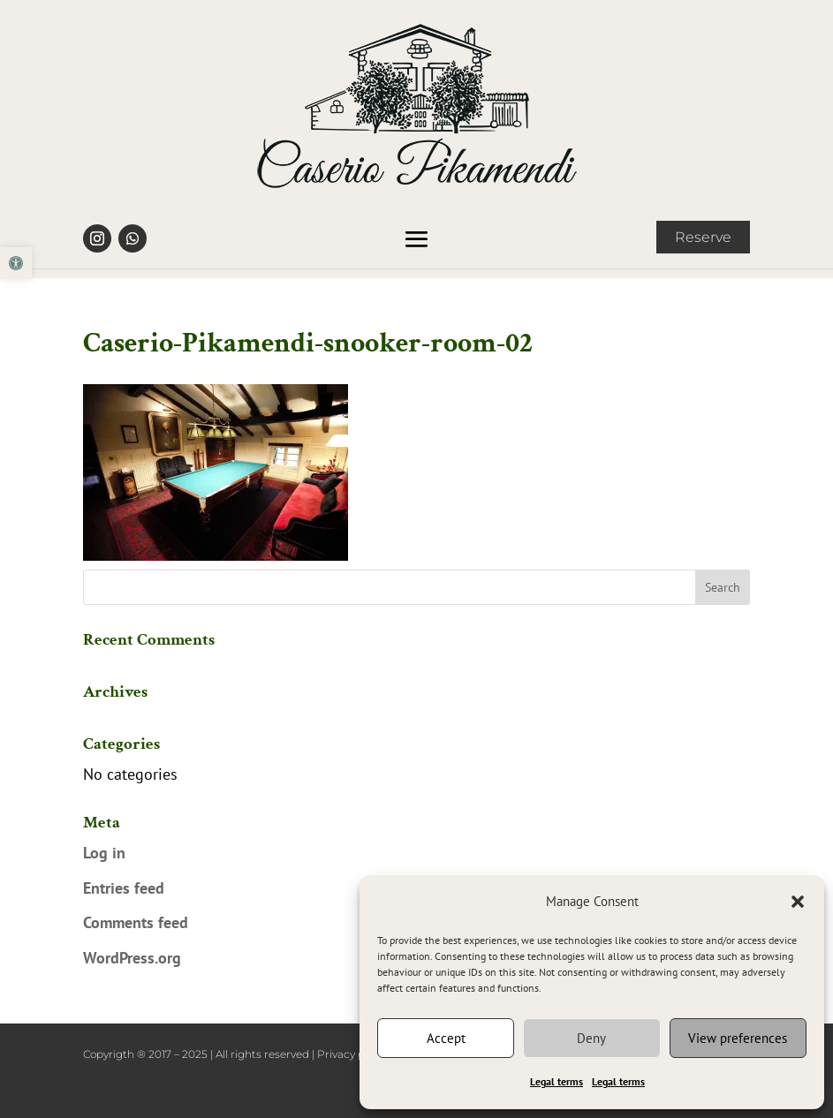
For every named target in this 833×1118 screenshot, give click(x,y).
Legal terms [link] (556, 1081)
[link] (16, 263)
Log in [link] (104, 852)
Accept (446, 1038)
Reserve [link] (703, 237)
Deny (591, 1038)
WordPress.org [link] (132, 958)
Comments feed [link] (135, 922)
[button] (797, 901)
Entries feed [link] (123, 888)
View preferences (737, 1038)
